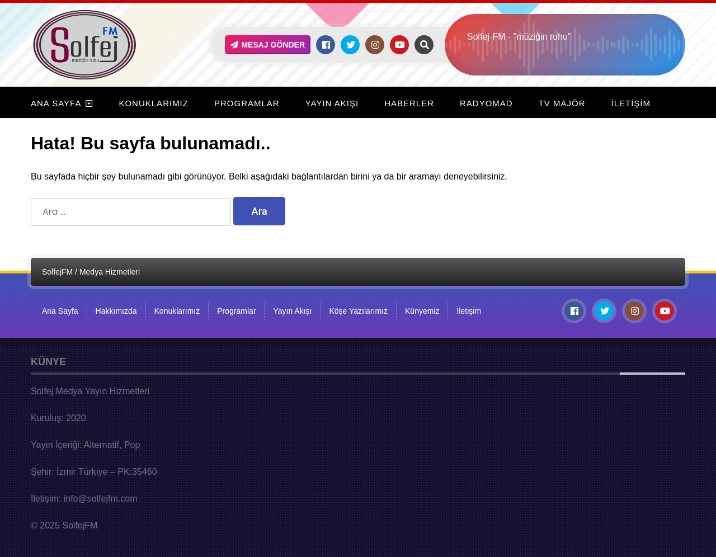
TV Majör (562, 103)
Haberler (409, 103)
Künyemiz (422, 310)
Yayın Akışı (332, 103)
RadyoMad (486, 103)
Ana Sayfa (56, 103)
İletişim (631, 103)
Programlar (247, 103)
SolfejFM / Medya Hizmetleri (91, 271)
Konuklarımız (154, 103)
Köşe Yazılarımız (358, 310)
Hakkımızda (116, 310)
